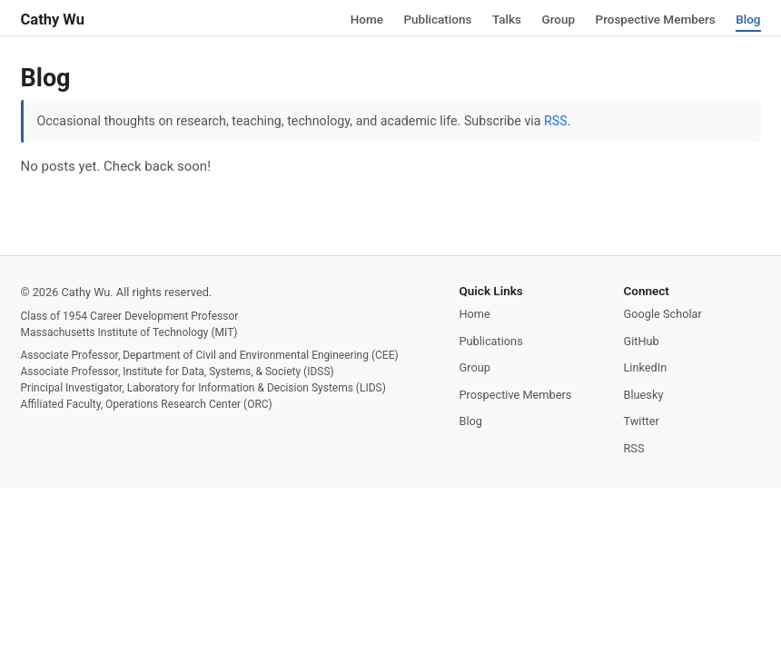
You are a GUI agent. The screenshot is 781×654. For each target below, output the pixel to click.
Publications (437, 18)
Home (367, 18)
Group (558, 18)
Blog (748, 18)
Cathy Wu (52, 19)
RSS (556, 121)
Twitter (641, 421)
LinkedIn (645, 367)
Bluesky (644, 394)
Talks (506, 18)
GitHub (641, 341)
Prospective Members (656, 18)
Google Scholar (663, 314)
